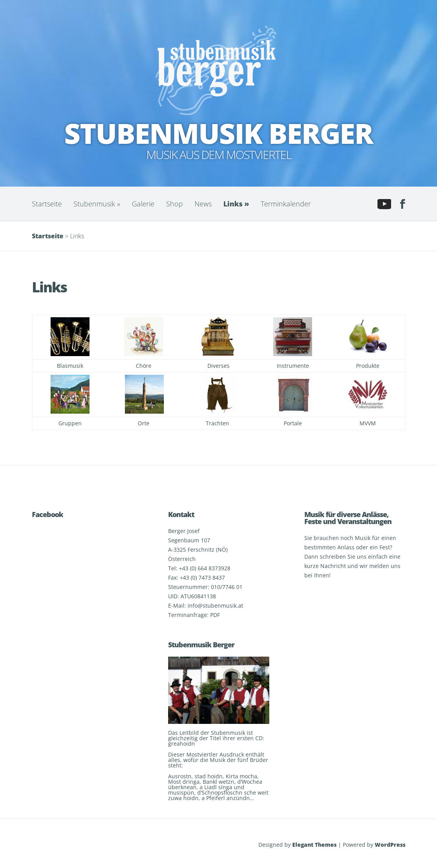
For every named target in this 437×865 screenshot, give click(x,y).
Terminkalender (286, 203)
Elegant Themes (314, 844)
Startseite (47, 203)
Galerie (143, 203)
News (203, 203)
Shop (174, 203)
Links (236, 203)
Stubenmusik (97, 203)
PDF (215, 615)
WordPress (390, 844)
